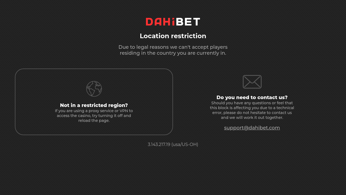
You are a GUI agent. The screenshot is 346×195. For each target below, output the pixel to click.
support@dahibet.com (252, 128)
